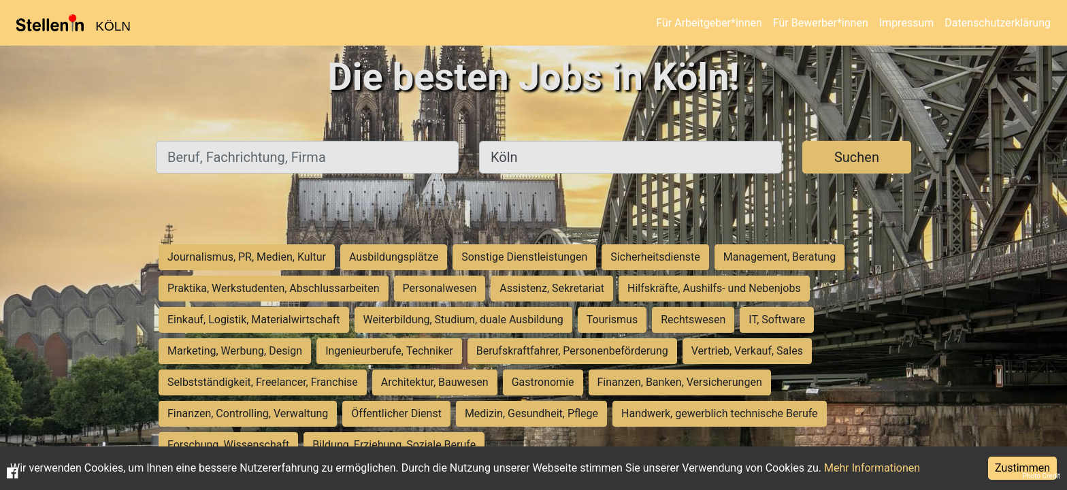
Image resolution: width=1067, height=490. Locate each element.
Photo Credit (1041, 476)
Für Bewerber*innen (820, 22)
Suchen (856, 157)
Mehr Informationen (872, 467)
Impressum (906, 22)
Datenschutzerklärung (998, 22)
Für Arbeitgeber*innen (708, 22)
